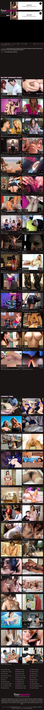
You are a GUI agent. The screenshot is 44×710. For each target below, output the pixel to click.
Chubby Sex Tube (7, 686)
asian (25, 48)
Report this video (38, 43)
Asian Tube (34, 681)
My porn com (34, 675)
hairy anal (9, 49)
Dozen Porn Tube (7, 671)
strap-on (21, 49)
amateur (11, 48)
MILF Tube (5, 673)
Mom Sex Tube (20, 673)
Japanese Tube (20, 681)
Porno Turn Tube (7, 675)
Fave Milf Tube (34, 688)
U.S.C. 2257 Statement (26, 708)
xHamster (4, 171)
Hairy (14, 48)
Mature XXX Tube (21, 677)
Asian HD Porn (34, 669)
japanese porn (20, 679)
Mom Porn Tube (21, 675)
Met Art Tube (34, 671)
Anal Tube (5, 677)
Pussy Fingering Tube (36, 686)
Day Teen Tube (6, 669)
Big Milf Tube (6, 688)
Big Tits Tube (34, 679)
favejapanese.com (14, 707)
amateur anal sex (35, 48)
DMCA (18, 708)
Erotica (4, 679)
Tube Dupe (10, 45)
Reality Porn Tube (21, 686)
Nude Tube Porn (35, 683)
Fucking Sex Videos (7, 683)
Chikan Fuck (34, 673)
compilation (14, 51)
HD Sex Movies (6, 681)
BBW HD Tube (20, 669)
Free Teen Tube (20, 671)
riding (22, 48)
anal (7, 48)
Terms (35, 707)
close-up (5, 49)
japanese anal (16, 49)
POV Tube (33, 677)
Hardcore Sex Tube (21, 688)
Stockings (18, 48)
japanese (29, 48)
